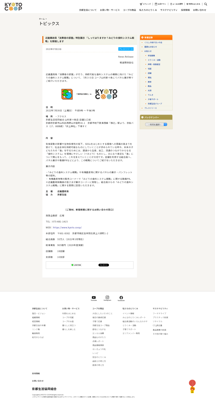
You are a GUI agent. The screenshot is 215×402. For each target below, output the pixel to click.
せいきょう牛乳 (99, 349)
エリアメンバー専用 (131, 333)
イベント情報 (128, 313)
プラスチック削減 (160, 317)
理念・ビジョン (39, 313)
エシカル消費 (98, 333)
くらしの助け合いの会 (153, 42)
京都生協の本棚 (39, 325)
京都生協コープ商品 (101, 325)
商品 (149, 86)
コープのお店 (68, 321)
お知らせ (148, 51)
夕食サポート (153, 99)
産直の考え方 (98, 365)
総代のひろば (38, 337)
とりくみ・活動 (154, 60)
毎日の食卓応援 (99, 317)
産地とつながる (99, 329)
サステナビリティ (169, 10)
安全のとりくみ (99, 357)
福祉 (149, 77)
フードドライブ (159, 313)
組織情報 (36, 317)
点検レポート (98, 341)
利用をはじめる (193, 4)
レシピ (95, 353)
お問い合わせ (199, 10)
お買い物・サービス (110, 10)
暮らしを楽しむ (69, 329)
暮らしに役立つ (69, 325)
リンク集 (36, 329)
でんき (150, 95)
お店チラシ (160, 4)
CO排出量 (157, 325)
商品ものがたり (99, 337)
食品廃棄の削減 (159, 329)
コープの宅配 (68, 317)
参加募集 (151, 55)
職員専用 (36, 333)
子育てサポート (129, 329)
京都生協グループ (155, 103)
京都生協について (88, 10)
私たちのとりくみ (148, 10)
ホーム (42, 18)
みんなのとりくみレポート (134, 317)
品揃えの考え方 (99, 361)
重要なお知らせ (150, 46)
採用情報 (185, 10)
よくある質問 (176, 4)
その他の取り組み (160, 333)
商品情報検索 (98, 345)
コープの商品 (129, 10)
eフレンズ (145, 4)
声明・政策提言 (154, 64)
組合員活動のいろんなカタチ (135, 321)
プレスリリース (150, 108)
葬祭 (149, 82)
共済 (149, 90)
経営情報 (36, 321)
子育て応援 (97, 321)
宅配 (149, 68)
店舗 (149, 73)
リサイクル (157, 321)
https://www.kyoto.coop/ (67, 227)
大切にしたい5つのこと (102, 313)
